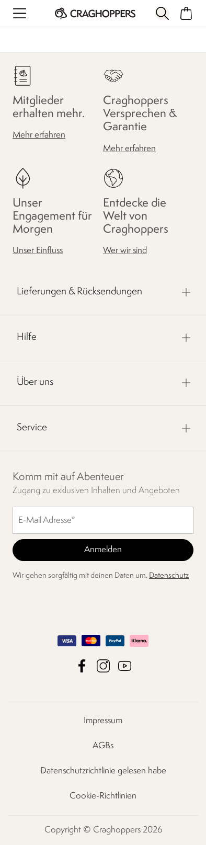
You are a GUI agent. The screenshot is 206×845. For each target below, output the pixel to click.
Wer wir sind (125, 250)
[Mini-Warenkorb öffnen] (186, 13)
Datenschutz (169, 576)
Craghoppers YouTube (124, 665)
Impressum (103, 720)
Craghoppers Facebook (81, 665)
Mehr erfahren (39, 135)
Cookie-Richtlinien (103, 796)
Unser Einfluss (38, 250)
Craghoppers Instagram (103, 665)
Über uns (35, 382)
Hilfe (27, 337)
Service (32, 427)
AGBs (103, 745)
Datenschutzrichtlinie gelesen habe (103, 771)
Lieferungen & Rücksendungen (79, 292)
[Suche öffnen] (162, 13)
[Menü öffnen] (19, 13)
